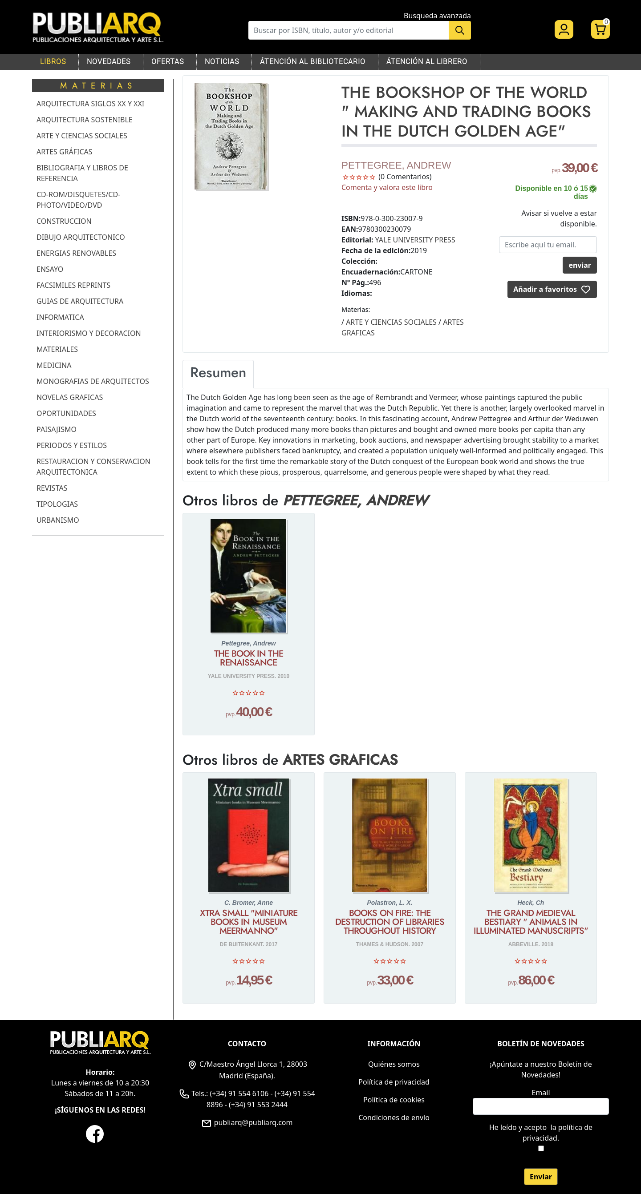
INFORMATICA (60, 317)
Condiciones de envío (394, 1117)
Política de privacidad (394, 1082)
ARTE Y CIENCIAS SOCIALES (82, 136)
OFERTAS (167, 61)
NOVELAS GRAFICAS (70, 397)
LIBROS (53, 61)
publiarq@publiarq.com (246, 1122)
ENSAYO (50, 269)
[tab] (218, 374)
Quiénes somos (394, 1064)
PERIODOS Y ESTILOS (72, 445)
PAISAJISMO (57, 429)
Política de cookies (394, 1100)
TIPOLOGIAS (57, 504)
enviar (579, 265)
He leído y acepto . (540, 1132)
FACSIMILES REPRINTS (73, 285)
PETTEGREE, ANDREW (396, 165)
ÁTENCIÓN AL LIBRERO (426, 61)
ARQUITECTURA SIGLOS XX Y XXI (90, 104)
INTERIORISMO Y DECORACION (89, 333)
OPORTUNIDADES (66, 413)
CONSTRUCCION (64, 221)
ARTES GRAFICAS (340, 760)
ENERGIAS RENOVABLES (76, 253)
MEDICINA (54, 365)
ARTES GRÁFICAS (65, 152)
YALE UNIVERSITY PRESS (415, 240)
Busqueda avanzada (437, 15)
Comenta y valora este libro (387, 187)
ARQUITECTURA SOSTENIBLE (85, 120)
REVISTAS (52, 488)
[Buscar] (348, 30)
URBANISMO (58, 520)
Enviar (541, 1177)
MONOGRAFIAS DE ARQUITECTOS (93, 381)
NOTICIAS (222, 61)
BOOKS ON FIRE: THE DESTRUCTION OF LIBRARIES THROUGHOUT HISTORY (389, 922)
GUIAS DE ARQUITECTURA (80, 301)
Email (540, 1092)
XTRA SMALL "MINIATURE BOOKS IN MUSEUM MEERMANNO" (248, 922)
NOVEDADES (108, 61)
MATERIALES (57, 349)
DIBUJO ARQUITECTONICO (81, 237)
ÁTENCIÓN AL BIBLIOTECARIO (312, 61)
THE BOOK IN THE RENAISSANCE (248, 658)
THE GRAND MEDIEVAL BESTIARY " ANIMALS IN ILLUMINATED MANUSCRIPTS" (531, 922)
